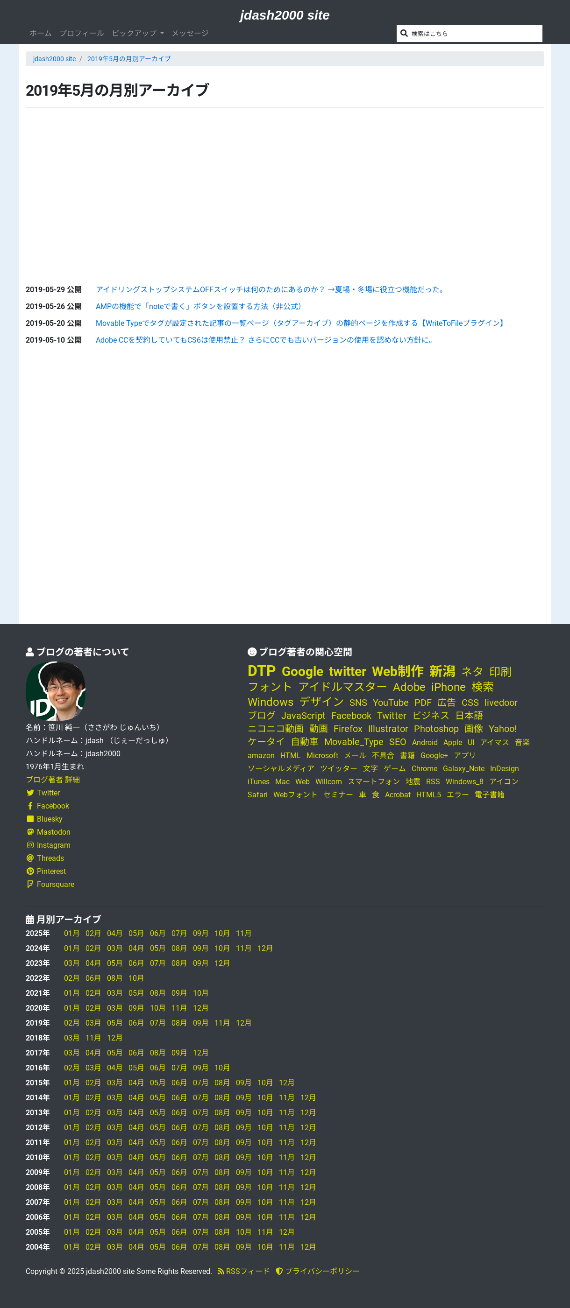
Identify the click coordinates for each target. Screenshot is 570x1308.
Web (302, 781)
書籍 (407, 755)
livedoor (501, 702)
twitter (347, 671)
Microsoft (322, 755)
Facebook (47, 806)
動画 (318, 728)
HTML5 (428, 794)
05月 (136, 933)
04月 (115, 933)
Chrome (424, 768)
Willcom (328, 781)
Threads (45, 858)
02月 (93, 933)
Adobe (409, 687)
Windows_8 (465, 781)
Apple (452, 742)
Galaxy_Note (463, 768)
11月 (244, 933)
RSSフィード (244, 1271)
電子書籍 (490, 794)
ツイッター (338, 768)
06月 (158, 933)
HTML (290, 755)
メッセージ (190, 33)
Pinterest (46, 871)
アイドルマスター (342, 687)
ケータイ (266, 741)
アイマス (494, 742)
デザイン (321, 702)
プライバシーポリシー (318, 1271)
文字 (370, 768)
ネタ (472, 672)
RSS (433, 781)
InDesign (504, 768)
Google (302, 671)
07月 (179, 933)
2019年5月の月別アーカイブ (129, 59)
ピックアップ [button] (135, 33)
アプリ (465, 755)
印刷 (500, 672)
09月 (201, 933)
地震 (413, 781)
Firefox (348, 728)
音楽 (522, 742)
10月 (222, 933)
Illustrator (388, 728)
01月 (72, 933)
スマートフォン (374, 781)
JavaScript (303, 715)
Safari (258, 794)
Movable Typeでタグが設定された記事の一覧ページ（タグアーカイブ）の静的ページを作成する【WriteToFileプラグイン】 (301, 323)
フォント (270, 687)
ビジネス (430, 715)
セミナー (338, 794)
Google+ (434, 755)
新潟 (442, 671)
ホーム (40, 33)
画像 (473, 728)
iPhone (448, 687)
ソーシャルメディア (281, 768)
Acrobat (398, 794)
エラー (458, 794)
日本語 (469, 715)
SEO (397, 741)
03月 (115, 948)
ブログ (262, 715)
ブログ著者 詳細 (53, 779)
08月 (179, 948)
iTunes (259, 781)
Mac (282, 781)
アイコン (504, 781)
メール (355, 755)
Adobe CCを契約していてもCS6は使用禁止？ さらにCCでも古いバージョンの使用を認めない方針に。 (266, 340)
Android (425, 742)
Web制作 (398, 671)
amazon (261, 755)
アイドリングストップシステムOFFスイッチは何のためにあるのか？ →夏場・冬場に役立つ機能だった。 (271, 289)
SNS (358, 702)
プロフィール (81, 33)
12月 (265, 948)
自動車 (305, 741)
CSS (470, 702)
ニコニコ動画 (276, 728)
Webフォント (295, 794)
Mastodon (48, 832)
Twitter (43, 792)
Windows (270, 702)
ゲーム (395, 768)
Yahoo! (503, 728)
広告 (446, 702)
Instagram (48, 845)
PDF (423, 702)
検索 (482, 687)
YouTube (391, 702)
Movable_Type (354, 741)
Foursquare (50, 884)
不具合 (383, 755)
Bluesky (44, 819)
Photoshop (436, 728)
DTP (262, 671)
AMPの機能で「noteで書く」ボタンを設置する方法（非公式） (201, 306)
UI (471, 742)
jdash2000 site (284, 15)
